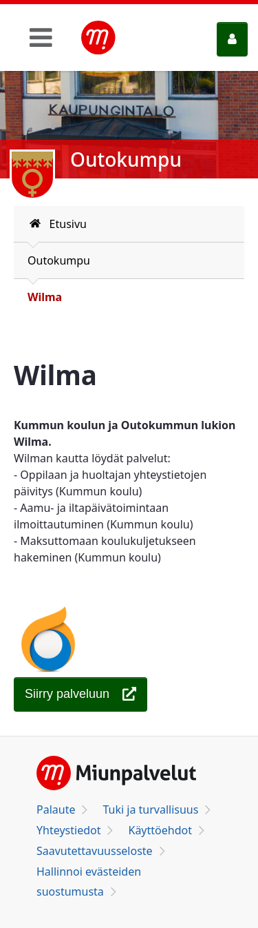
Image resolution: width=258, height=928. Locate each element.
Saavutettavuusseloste (94, 850)
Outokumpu (59, 260)
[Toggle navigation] (41, 37)
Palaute (55, 809)
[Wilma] (80, 694)
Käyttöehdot (159, 830)
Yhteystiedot (68, 830)
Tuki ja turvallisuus (150, 809)
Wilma (45, 297)
